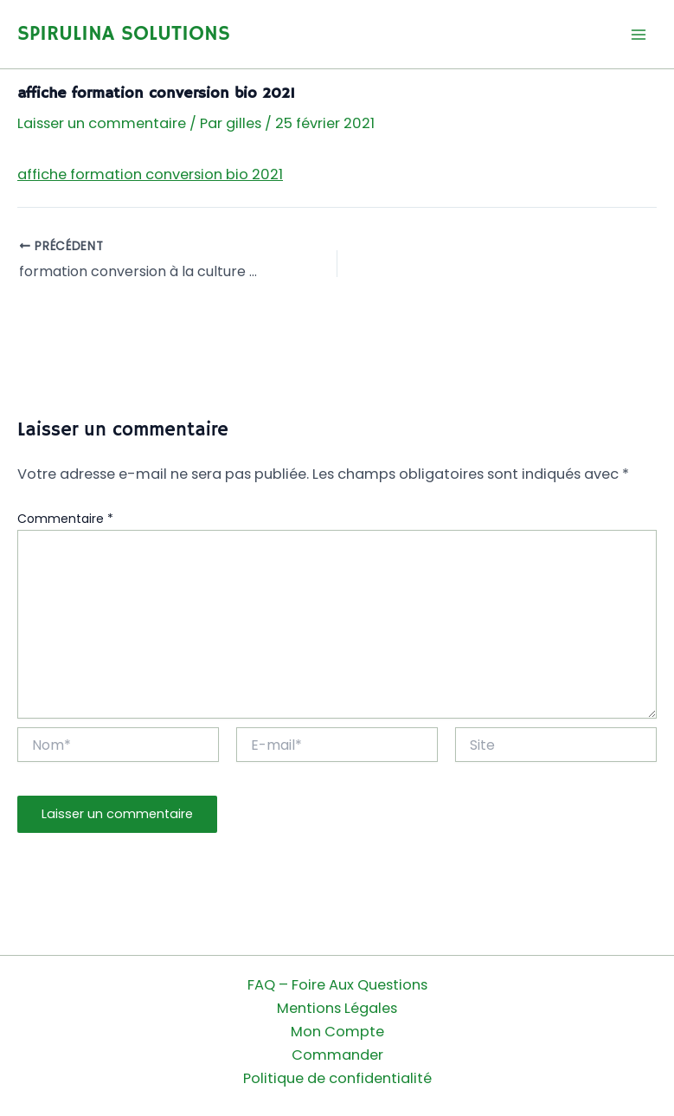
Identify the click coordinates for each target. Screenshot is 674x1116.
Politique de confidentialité (337, 1078)
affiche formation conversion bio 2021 (150, 174)
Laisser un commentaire (101, 123)
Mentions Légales (337, 1008)
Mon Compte (337, 1032)
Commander (337, 1055)
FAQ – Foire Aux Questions (337, 985)
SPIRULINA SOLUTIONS (123, 34)
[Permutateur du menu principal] (638, 34)
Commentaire (65, 518)
